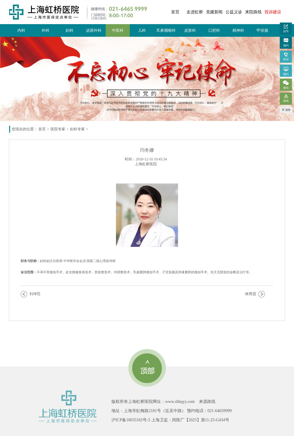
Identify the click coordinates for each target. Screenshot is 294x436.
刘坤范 (34, 294)
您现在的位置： (24, 129)
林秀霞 (250, 294)
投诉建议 (273, 12)
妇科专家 (77, 129)
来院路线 (253, 12)
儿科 (142, 30)
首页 (175, 12)
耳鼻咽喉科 (166, 30)
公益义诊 (234, 12)
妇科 (70, 30)
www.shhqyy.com (180, 401)
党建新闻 (214, 12)
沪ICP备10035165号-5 (130, 420)
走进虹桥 (195, 12)
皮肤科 (190, 30)
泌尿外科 (94, 30)
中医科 (118, 30)
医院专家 (58, 129)
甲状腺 (262, 30)
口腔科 (214, 30)
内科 (21, 30)
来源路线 (207, 401)
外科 (45, 30)
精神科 (238, 30)
